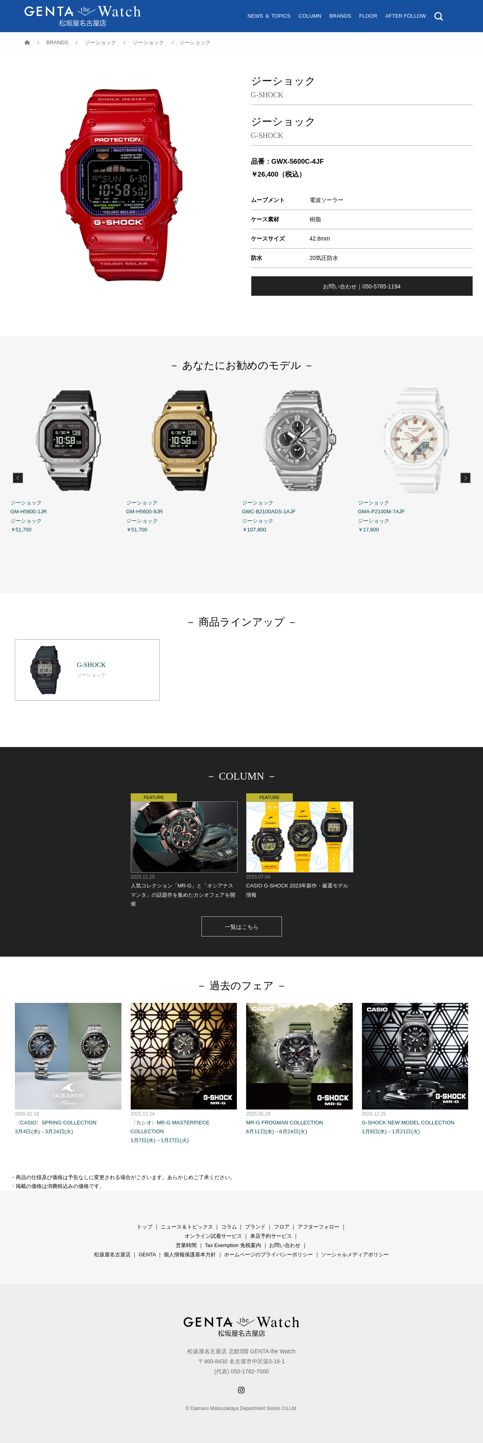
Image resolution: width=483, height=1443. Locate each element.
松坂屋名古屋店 (112, 1255)
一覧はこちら (242, 927)
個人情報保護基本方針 (190, 1255)
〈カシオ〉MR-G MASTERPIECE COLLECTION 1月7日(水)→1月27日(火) (184, 1073)
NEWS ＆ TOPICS (268, 16)
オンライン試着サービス (213, 1236)
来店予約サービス (271, 1236)
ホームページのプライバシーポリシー (268, 1255)
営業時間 (186, 1245)
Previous (18, 478)
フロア (282, 1227)
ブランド (255, 1227)
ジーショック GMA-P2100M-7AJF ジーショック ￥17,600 (416, 457)
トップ (144, 1227)
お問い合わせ (284, 1245)
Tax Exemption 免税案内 (233, 1245)
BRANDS (340, 16)
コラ (226, 1227)
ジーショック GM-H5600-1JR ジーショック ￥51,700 (68, 457)
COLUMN (310, 16)
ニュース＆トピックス (187, 1227)
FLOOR (368, 16)
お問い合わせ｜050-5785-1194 (362, 286)
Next (465, 478)
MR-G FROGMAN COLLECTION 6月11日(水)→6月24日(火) (299, 1068)
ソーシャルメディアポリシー (355, 1255)
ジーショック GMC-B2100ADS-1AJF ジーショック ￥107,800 (300, 457)
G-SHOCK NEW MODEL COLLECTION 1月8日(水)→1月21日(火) (415, 1068)
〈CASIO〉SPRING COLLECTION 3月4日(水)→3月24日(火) (68, 1068)
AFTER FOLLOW (405, 16)
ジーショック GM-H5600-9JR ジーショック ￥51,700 (184, 457)
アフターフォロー (318, 1227)
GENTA (147, 1255)
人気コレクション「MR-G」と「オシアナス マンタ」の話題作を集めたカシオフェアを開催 (184, 849)
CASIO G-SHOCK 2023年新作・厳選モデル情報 (299, 845)
